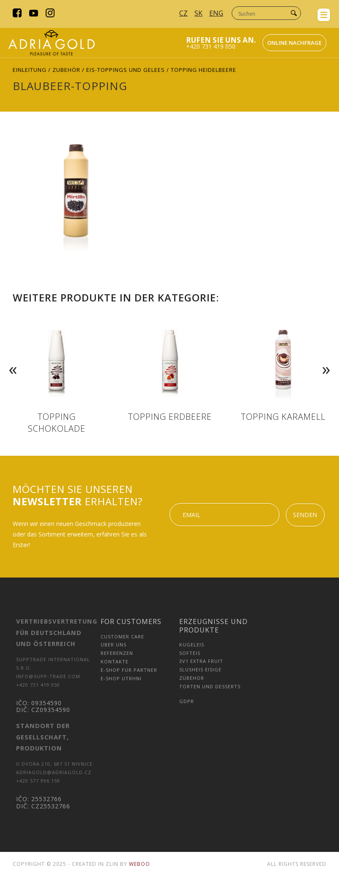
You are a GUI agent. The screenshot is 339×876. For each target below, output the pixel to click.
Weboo (139, 864)
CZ (183, 13)
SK (198, 13)
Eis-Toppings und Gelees (125, 70)
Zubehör (66, 70)
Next (328, 357)
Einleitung (29, 70)
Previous (11, 357)
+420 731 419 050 (210, 46)
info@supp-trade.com (48, 676)
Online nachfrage (294, 43)
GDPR (186, 701)
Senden (305, 515)
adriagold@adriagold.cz (53, 772)
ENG (216, 13)
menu (323, 15)
